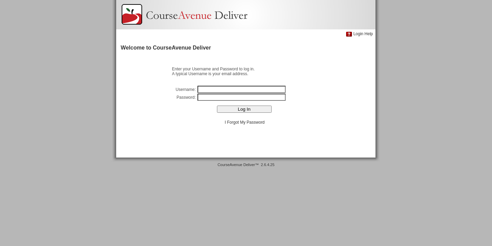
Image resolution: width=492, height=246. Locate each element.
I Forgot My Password (245, 122)
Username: (186, 89)
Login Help (363, 33)
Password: (187, 97)
